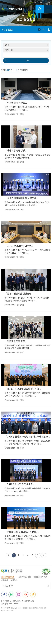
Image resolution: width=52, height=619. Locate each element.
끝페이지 (43, 555)
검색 (27, 61)
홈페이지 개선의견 (40, 577)
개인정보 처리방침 (8, 577)
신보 (37, 2)
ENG (47, 2)
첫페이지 (8, 555)
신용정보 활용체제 (24, 577)
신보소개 (4, 580)
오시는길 (14, 580)
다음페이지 (37, 555)
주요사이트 (8, 586)
